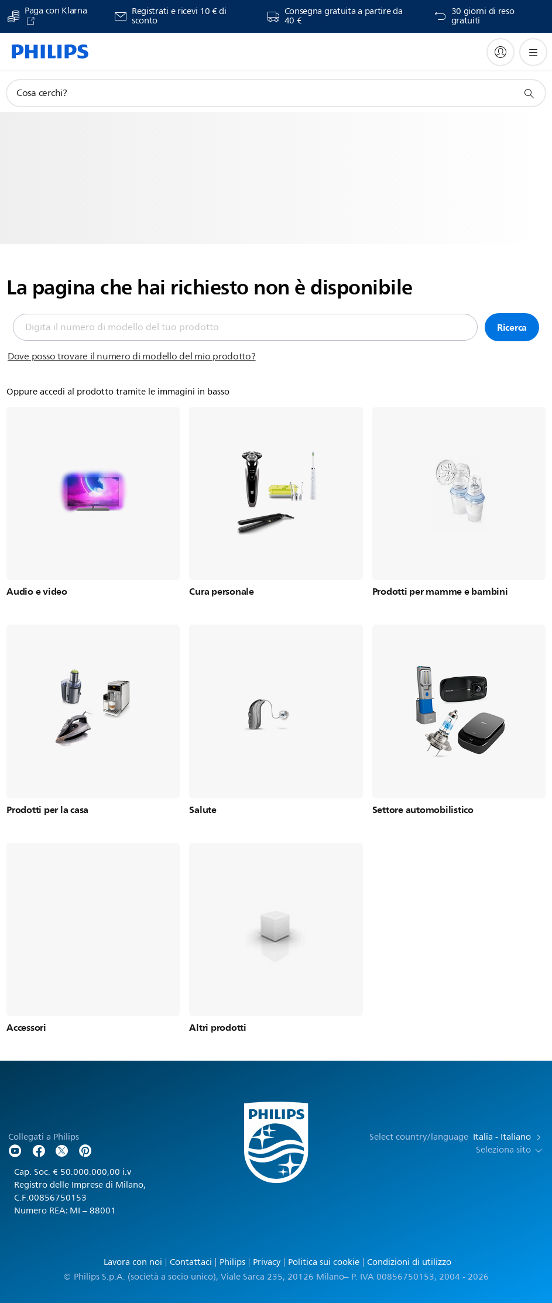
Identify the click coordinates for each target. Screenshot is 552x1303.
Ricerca (512, 327)
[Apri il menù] (533, 52)
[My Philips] (500, 52)
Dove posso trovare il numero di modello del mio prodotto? (132, 356)
